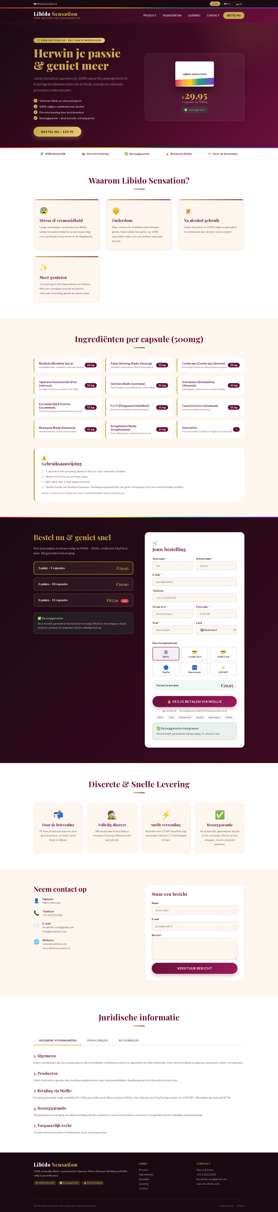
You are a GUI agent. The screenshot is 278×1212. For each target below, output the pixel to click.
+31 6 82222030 (52, 915)
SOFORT (223, 669)
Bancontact (194, 669)
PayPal (165, 669)
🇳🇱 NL (215, 3)
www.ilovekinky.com (54, 943)
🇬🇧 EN (227, 3)
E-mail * (157, 574)
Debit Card (223, 653)
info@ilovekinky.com (54, 931)
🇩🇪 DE (239, 3)
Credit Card (194, 653)
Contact (213, 15)
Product (149, 15)
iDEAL (165, 653)
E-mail (155, 919)
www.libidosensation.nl (56, 948)
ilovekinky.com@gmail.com (58, 927)
